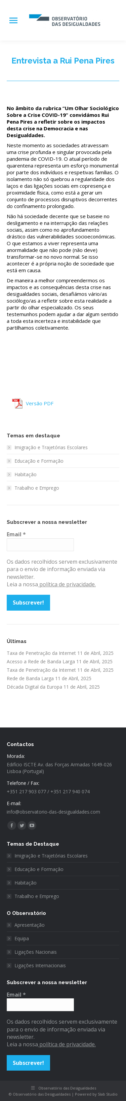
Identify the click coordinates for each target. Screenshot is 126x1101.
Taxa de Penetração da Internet (41, 653)
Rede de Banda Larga (30, 678)
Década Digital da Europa (34, 687)
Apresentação (29, 925)
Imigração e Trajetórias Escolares (51, 447)
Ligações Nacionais (35, 952)
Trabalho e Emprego (36, 488)
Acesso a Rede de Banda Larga (41, 661)
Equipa (21, 938)
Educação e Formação (39, 461)
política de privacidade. (67, 584)
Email (16, 534)
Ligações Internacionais (40, 965)
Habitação (25, 474)
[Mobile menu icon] (13, 20)
